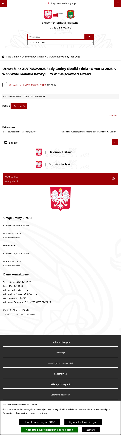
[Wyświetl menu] (117, 3)
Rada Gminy (12, 56)
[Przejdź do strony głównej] (60, 20)
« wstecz (114, 115)
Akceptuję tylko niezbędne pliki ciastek (49, 429)
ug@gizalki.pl (22, 290)
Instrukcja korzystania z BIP (60, 363)
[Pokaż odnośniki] (3, 3)
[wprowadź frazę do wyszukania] (56, 37)
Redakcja (60, 352)
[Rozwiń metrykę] (19, 106)
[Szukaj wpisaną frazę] (89, 37)
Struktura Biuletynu (60, 342)
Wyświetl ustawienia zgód (83, 422)
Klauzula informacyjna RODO (40, 422)
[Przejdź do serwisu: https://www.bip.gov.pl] (60, 3)
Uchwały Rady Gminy (33, 56)
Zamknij (90, 429)
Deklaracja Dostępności (60, 384)
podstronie (42, 413)
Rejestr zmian (60, 373)
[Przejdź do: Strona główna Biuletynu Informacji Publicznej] (2, 57)
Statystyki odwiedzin (60, 394)
